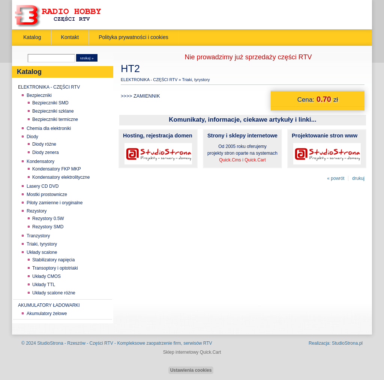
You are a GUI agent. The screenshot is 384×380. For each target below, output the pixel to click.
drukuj (358, 178)
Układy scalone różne (53, 293)
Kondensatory (40, 161)
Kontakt (70, 37)
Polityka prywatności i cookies (133, 37)
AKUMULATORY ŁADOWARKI (49, 305)
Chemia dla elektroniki (49, 128)
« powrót (335, 178)
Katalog (32, 37)
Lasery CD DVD (42, 186)
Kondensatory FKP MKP (56, 169)
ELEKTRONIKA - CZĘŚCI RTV (49, 87)
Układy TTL (43, 284)
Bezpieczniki (39, 95)
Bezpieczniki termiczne (55, 119)
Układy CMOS (46, 276)
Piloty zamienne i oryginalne (54, 202)
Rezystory (36, 211)
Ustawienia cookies (191, 370)
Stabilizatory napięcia (53, 259)
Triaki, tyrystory (42, 244)
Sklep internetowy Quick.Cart (192, 352)
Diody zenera (45, 152)
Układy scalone (42, 252)
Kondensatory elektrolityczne (61, 177)
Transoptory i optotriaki (55, 268)
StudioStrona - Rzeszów (62, 343)
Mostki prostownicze (47, 194)
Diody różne (44, 144)
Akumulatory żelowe (47, 313)
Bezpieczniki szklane (53, 111)
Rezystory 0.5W (48, 218)
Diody (32, 136)
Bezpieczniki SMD (50, 103)
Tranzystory (38, 235)
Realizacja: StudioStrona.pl (336, 343)
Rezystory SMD (47, 226)
